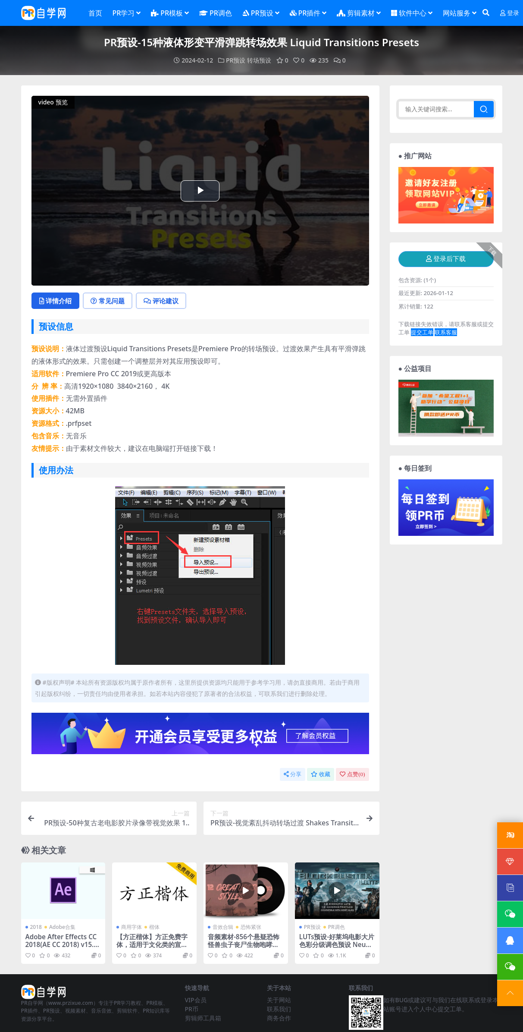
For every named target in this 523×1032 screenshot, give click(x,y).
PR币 (191, 1009)
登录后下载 (446, 258)
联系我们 (279, 1009)
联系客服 (446, 332)
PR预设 (235, 60)
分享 (292, 774)
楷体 (154, 927)
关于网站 (279, 1000)
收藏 (320, 774)
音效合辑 (223, 927)
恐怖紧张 (251, 927)
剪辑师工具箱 (203, 1018)
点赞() (352, 774)
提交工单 (422, 332)
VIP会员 (196, 1000)
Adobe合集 (62, 927)
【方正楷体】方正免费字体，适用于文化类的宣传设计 (152, 944)
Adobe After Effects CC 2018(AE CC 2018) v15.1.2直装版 (62, 944)
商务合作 (279, 1018)
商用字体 (131, 927)
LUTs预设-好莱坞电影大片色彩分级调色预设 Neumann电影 (337, 944)
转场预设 (259, 60)
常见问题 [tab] (108, 300)
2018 (36, 927)
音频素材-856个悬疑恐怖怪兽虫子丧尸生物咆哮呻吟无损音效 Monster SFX (245, 944)
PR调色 (336, 927)
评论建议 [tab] (161, 300)
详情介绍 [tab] (55, 300)
